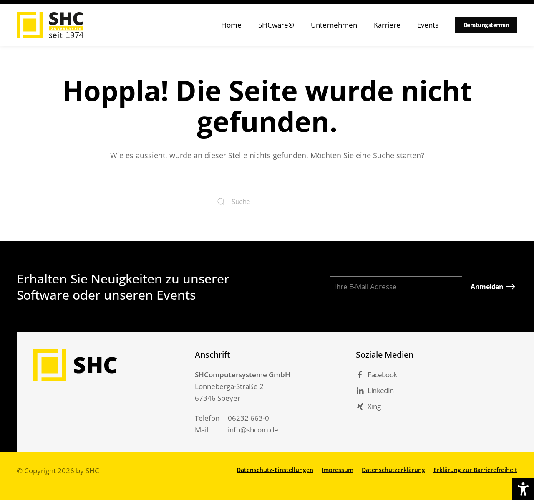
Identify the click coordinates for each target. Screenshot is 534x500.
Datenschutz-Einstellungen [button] (275, 470)
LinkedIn (374, 390)
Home (231, 25)
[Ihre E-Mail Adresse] (396, 286)
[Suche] (267, 201)
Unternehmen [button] (334, 25)
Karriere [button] (387, 25)
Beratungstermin (486, 25)
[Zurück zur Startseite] (50, 25)
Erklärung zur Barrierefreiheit (475, 470)
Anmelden (487, 286)
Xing (368, 406)
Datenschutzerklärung (393, 470)
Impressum (337, 470)
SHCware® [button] (276, 25)
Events (427, 25)
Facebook (376, 374)
